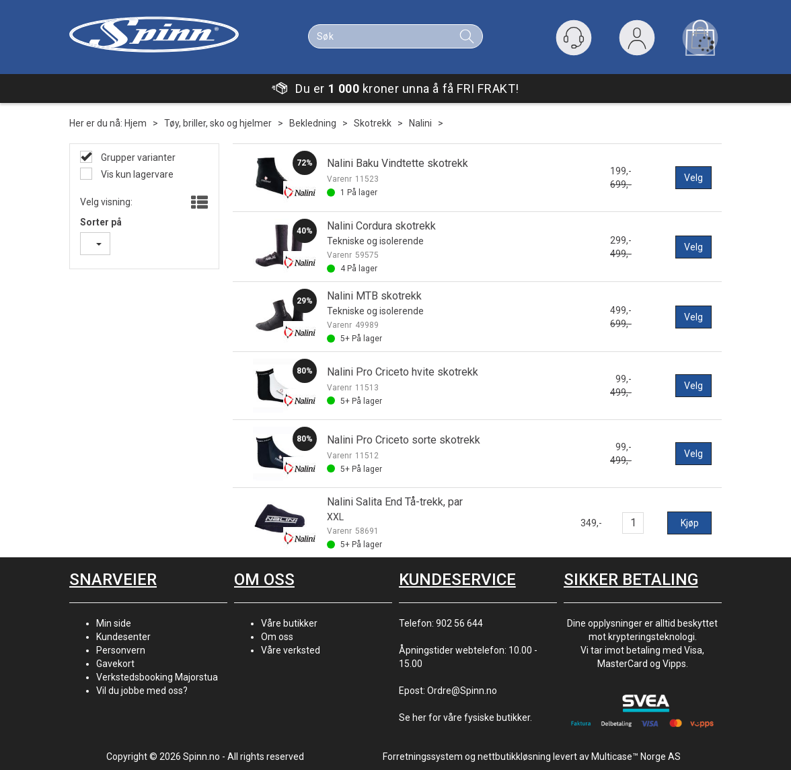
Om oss (277, 636)
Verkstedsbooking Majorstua (157, 677)
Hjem (135, 123)
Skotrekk (372, 123)
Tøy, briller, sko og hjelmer (218, 123)
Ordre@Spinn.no (462, 690)
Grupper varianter (137, 157)
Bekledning (312, 123)
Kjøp (690, 523)
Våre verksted (290, 650)
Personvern (120, 650)
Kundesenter (123, 636)
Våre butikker (289, 623)
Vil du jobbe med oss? (142, 690)
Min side (113, 623)
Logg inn (637, 41)
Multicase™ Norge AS (636, 756)
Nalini (420, 123)
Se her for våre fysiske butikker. (465, 717)
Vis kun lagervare (136, 174)
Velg (693, 177)
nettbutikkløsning (514, 756)
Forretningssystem (423, 756)
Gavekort (115, 663)
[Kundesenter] (574, 38)
